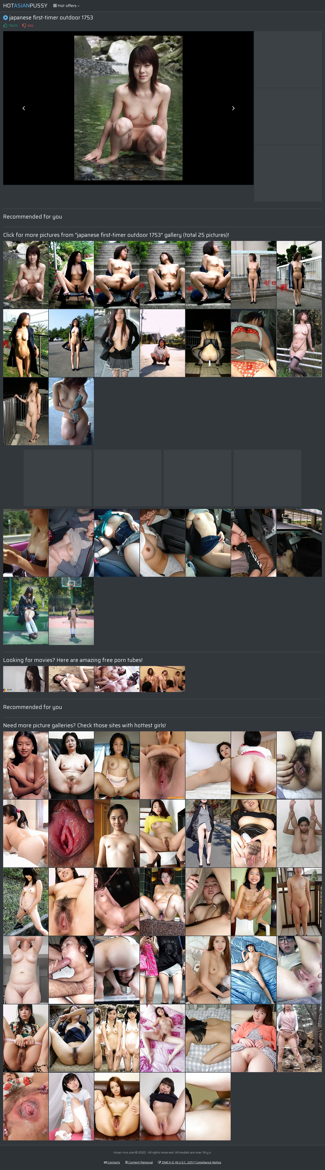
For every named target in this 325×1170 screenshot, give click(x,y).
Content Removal (139, 1162)
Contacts (112, 1162)
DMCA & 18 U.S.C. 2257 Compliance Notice (189, 1162)
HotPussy (25, 5)
